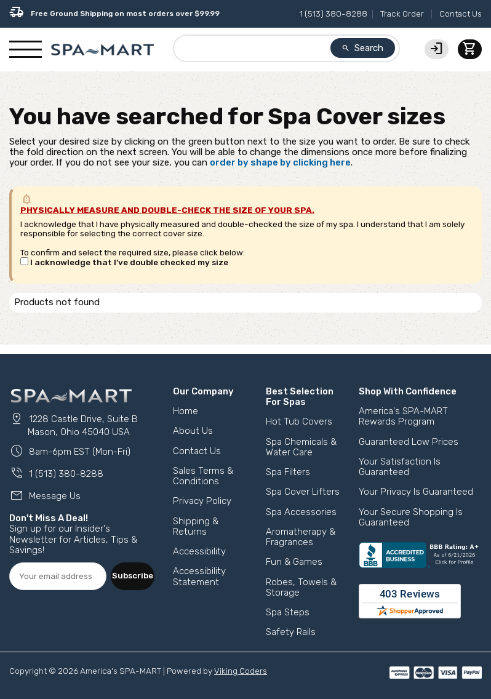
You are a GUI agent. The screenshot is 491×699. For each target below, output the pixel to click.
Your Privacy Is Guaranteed (416, 491)
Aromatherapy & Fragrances (300, 537)
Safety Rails (291, 631)
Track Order (402, 13)
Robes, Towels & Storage (301, 587)
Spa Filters (288, 471)
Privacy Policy (202, 500)
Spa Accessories (301, 511)
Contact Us (460, 13)
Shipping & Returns (195, 526)
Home (185, 411)
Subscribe (132, 575)
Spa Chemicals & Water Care (301, 447)
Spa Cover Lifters (303, 491)
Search (362, 48)
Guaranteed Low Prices (408, 441)
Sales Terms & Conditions (203, 476)
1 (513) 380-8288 (333, 13)
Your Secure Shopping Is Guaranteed (411, 517)
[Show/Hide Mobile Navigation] (25, 50)
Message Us (45, 495)
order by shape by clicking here (280, 162)
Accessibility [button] (199, 551)
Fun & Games (294, 561)
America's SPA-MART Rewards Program (403, 416)
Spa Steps (287, 612)
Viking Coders (240, 671)
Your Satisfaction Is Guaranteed (400, 466)
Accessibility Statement (199, 576)
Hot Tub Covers (299, 421)
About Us (193, 430)
